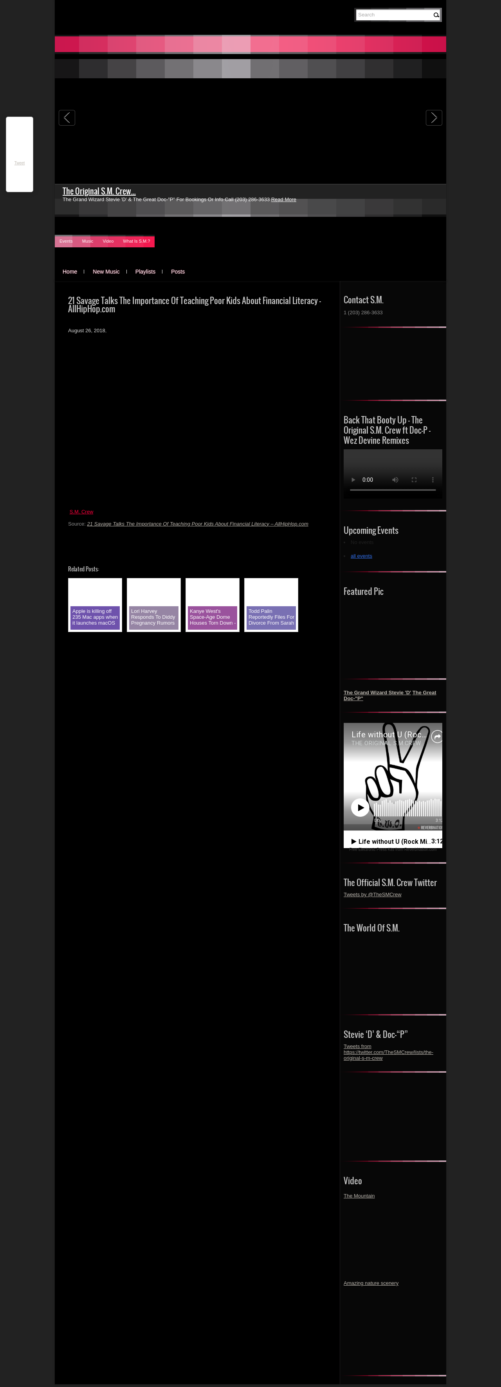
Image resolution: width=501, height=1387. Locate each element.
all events (361, 556)
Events (66, 241)
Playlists (145, 271)
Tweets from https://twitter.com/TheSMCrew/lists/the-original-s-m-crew (388, 1052)
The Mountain (359, 1196)
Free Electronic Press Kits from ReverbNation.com (392, 849)
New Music (106, 271)
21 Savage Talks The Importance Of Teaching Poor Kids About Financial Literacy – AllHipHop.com (197, 524)
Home (70, 271)
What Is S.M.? (136, 241)
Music (88, 241)
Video (108, 241)
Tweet (19, 163)
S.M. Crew (82, 512)
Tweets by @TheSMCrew (373, 894)
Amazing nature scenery (371, 1283)
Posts (178, 271)
